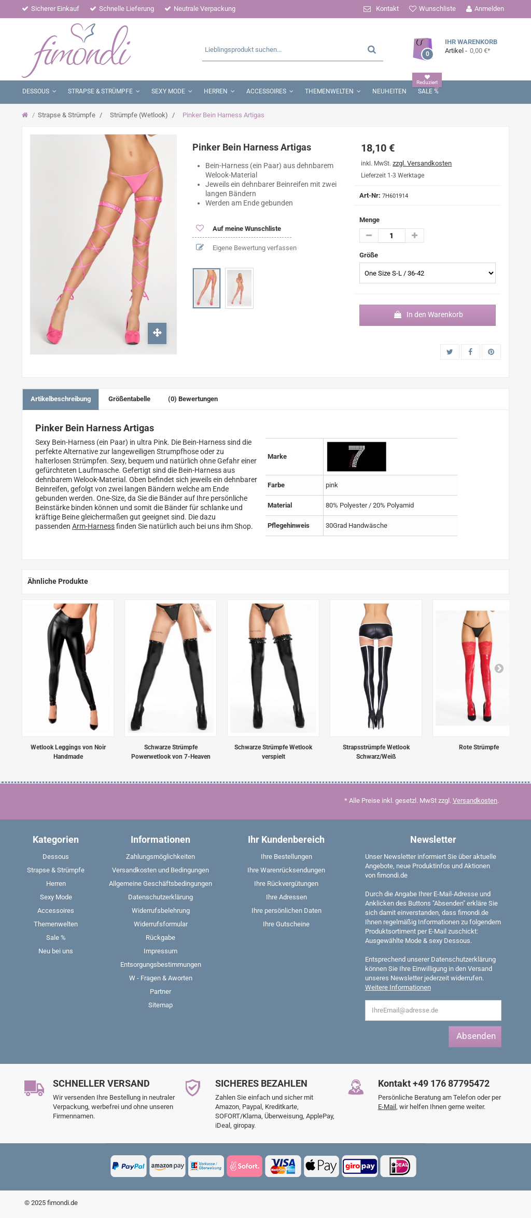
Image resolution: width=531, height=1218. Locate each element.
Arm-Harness (93, 526)
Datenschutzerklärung (160, 897)
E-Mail (387, 1107)
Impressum (160, 951)
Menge (369, 220)
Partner (160, 991)
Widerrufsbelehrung (161, 910)
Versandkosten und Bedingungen (160, 870)
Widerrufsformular (161, 924)
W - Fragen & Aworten (160, 978)
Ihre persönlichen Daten (286, 910)
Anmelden (489, 8)
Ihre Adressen (286, 897)
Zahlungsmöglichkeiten (160, 856)
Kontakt (387, 8)
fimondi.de (62, 1203)
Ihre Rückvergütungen (286, 883)
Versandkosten (475, 800)
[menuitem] (56, 859)
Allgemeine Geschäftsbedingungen (160, 883)
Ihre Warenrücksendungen (286, 870)
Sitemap (160, 1005)
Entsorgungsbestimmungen (160, 964)
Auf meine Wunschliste (246, 228)
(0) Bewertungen (193, 399)
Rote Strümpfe (479, 747)
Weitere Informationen (398, 987)
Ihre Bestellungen (286, 856)
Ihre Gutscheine (286, 924)
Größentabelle (129, 399)
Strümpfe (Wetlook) (139, 115)
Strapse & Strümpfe (66, 115)
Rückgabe (160, 937)
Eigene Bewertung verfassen (254, 248)
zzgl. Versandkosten (422, 163)
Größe (369, 255)
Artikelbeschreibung (61, 399)
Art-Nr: (370, 195)
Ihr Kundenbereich (286, 839)
